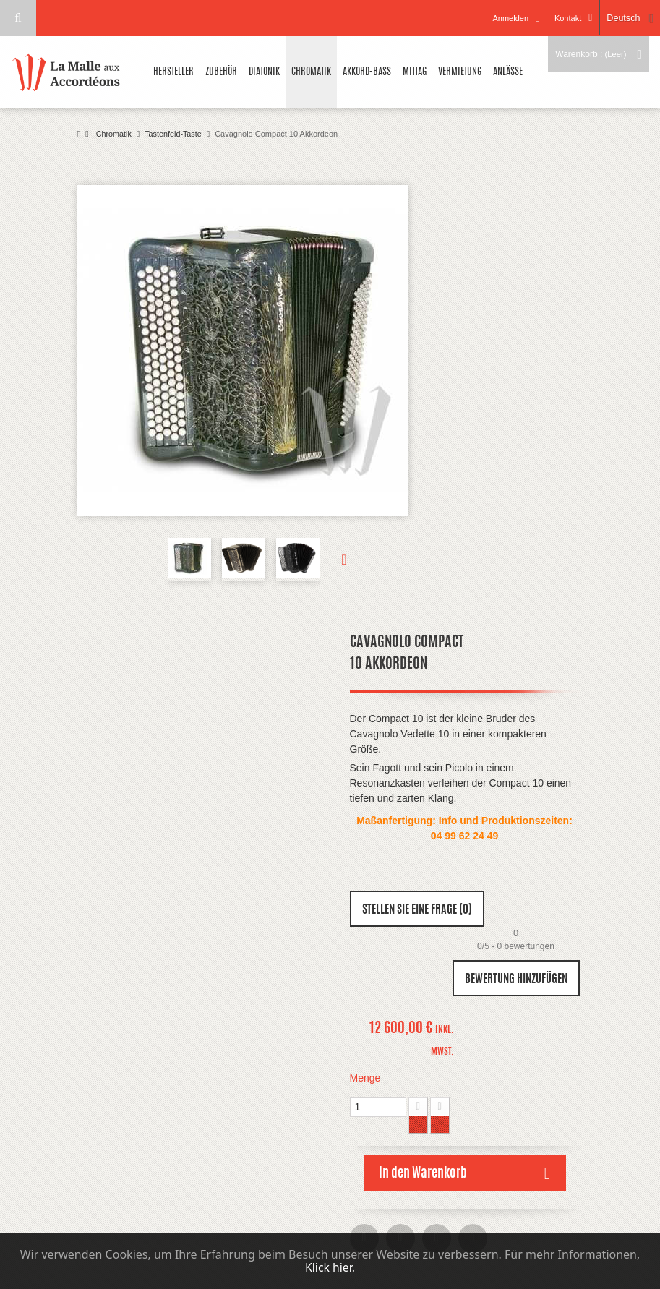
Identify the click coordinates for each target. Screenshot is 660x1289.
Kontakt (565, 18)
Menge (365, 1078)
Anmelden (508, 18)
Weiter (333, 559)
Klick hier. (330, 1267)
